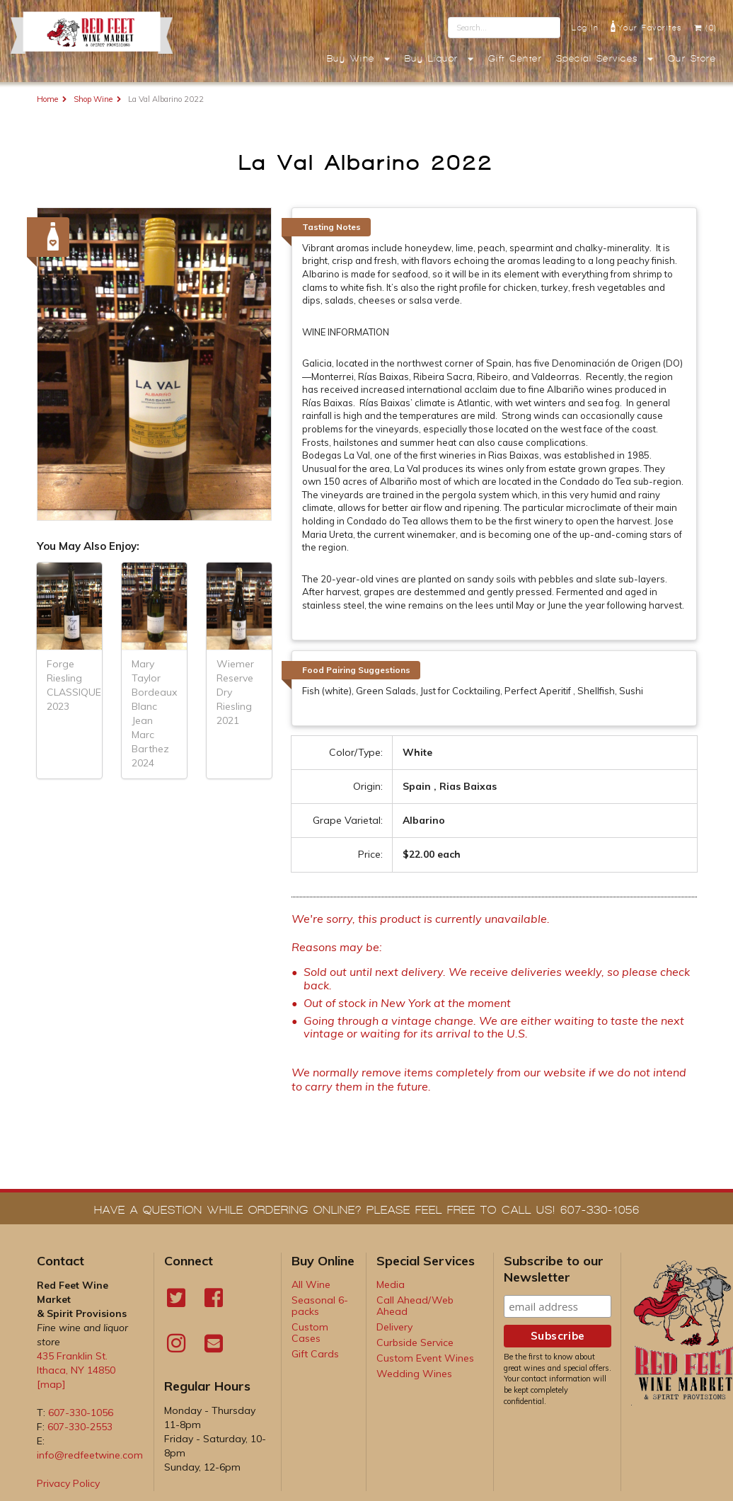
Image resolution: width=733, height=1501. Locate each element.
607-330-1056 (80, 1412)
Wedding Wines (414, 1373)
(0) (705, 27)
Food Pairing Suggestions (356, 670)
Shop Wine (93, 99)
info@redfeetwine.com (90, 1455)
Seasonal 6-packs (320, 1306)
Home (47, 99)
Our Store (692, 59)
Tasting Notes (331, 227)
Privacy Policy (68, 1483)
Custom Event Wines (425, 1358)
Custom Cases (310, 1333)
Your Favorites (646, 26)
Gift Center (515, 59)
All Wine (311, 1284)
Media (390, 1284)
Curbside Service (415, 1342)
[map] (51, 1384)
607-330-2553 (79, 1426)
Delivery (394, 1327)
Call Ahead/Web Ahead (415, 1306)
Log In (585, 27)
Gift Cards (315, 1353)
